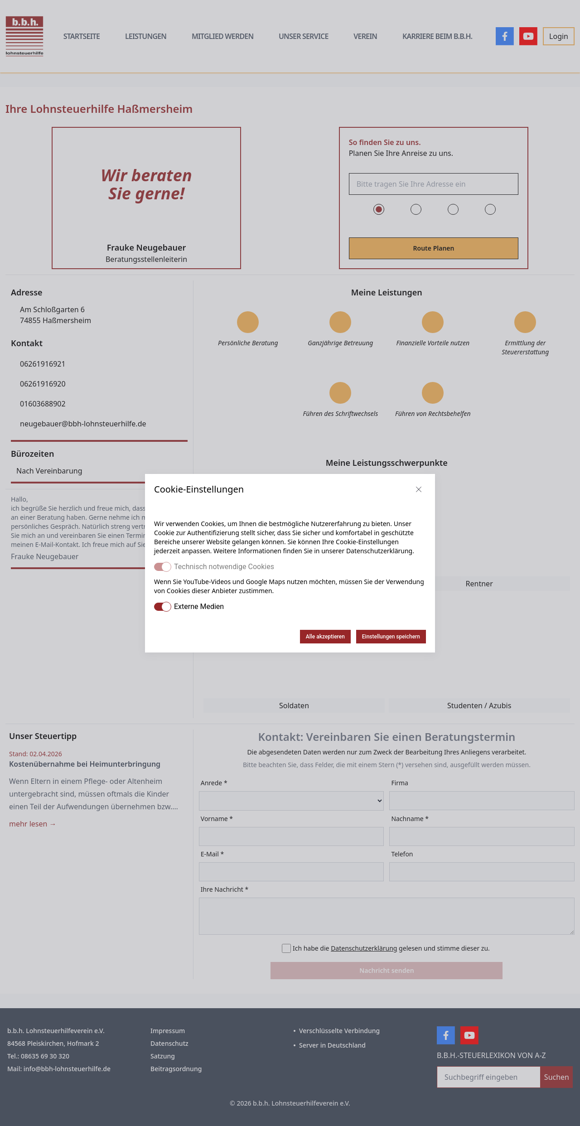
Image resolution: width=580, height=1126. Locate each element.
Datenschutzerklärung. (380, 550)
